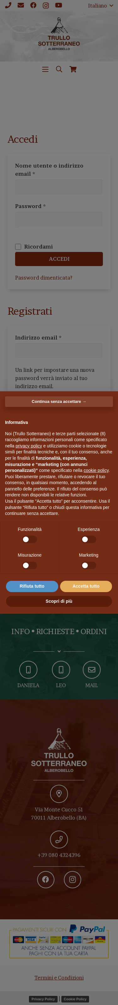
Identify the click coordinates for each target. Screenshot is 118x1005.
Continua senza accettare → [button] (59, 401)
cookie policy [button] (96, 470)
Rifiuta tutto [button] (32, 586)
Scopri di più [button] (59, 601)
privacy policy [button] (28, 445)
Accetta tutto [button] (85, 586)
